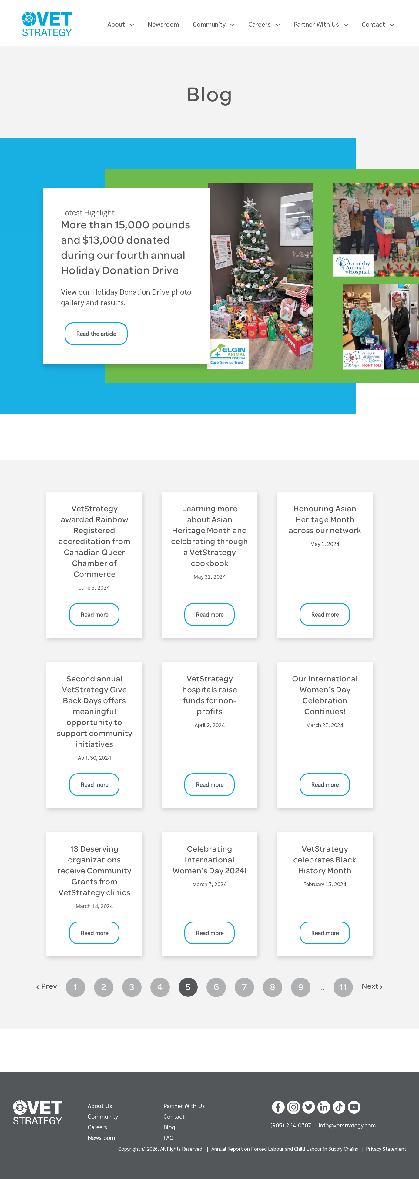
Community (214, 24)
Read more (94, 614)
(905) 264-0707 (291, 1125)
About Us (100, 1106)
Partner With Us (320, 24)
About (120, 24)
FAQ (168, 1138)
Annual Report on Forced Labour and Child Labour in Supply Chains (284, 1149)
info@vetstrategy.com (347, 1125)
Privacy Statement (386, 1149)
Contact (378, 24)
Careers (264, 24)
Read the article (96, 334)
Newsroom (163, 24)
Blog (169, 1127)
